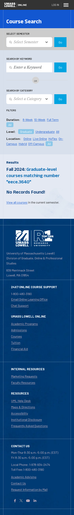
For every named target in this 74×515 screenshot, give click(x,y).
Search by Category (19, 90)
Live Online (40, 138)
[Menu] (66, 5)
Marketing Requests (24, 376)
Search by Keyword (19, 58)
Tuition (15, 342)
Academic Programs (24, 324)
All (9, 125)
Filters (11, 110)
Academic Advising (23, 477)
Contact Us (18, 483)
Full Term (53, 119)
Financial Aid (19, 349)
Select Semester (17, 33)
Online (27, 138)
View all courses (16, 202)
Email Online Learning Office (29, 299)
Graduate (26, 131)
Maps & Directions (23, 407)
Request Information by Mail (29, 489)
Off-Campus (36, 144)
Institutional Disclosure (26, 419)
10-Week (39, 119)
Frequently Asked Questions (29, 426)
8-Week (28, 119)
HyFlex (52, 138)
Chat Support (20, 305)
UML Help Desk (21, 401)
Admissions (19, 330)
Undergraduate (45, 131)
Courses (16, 336)
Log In (55, 4)
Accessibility (19, 413)
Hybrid (23, 144)
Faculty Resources (23, 382)
